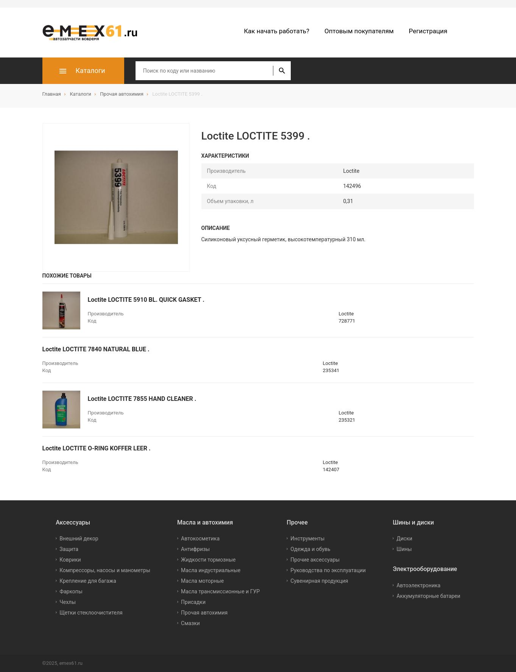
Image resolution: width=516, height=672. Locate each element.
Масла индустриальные (210, 570)
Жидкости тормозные (208, 560)
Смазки (190, 623)
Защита (68, 549)
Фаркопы (71, 591)
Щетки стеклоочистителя (91, 613)
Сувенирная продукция (319, 581)
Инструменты (307, 538)
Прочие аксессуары (315, 560)
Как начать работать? (276, 31)
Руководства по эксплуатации (328, 570)
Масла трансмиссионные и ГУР (220, 591)
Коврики (70, 560)
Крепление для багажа (87, 581)
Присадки (193, 602)
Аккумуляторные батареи (428, 596)
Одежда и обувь (310, 549)
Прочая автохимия (204, 613)
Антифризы (195, 549)
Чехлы (67, 602)
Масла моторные (202, 581)
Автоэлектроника (418, 585)
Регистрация (428, 31)
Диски (404, 538)
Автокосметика (200, 538)
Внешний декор (78, 538)
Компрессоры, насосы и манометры (104, 570)
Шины (404, 549)
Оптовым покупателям (359, 31)
